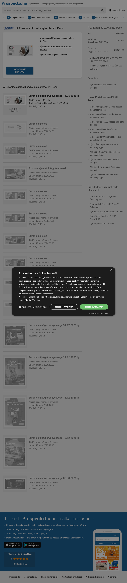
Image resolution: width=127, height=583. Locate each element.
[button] (33, 311)
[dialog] (63, 291)
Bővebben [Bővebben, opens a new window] (36, 297)
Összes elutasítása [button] (62, 304)
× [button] (111, 267)
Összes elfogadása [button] (93, 304)
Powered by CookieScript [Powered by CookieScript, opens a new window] (98, 316)
